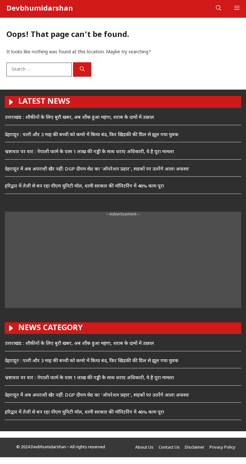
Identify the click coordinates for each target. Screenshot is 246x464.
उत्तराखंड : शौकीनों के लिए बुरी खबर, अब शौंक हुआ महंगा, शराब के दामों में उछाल (79, 118)
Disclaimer (194, 447)
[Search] (82, 69)
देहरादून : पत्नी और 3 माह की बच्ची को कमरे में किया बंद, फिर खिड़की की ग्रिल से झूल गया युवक (91, 135)
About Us (144, 447)
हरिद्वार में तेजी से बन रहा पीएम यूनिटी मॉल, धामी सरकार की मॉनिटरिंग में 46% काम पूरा (84, 186)
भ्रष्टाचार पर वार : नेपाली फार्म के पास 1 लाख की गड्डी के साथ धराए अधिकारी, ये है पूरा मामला (89, 152)
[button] (218, 9)
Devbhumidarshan (39, 8)
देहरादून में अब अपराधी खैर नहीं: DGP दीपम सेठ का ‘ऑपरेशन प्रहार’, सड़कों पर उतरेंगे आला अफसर (97, 169)
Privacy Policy (222, 447)
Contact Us (169, 447)
